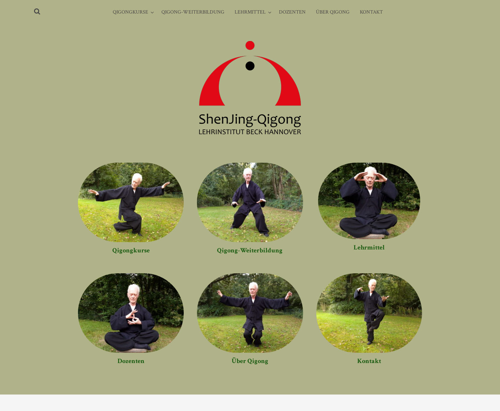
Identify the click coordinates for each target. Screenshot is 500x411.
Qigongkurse (130, 12)
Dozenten (292, 12)
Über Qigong (333, 12)
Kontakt (371, 12)
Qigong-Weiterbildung (192, 12)
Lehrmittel (250, 12)
